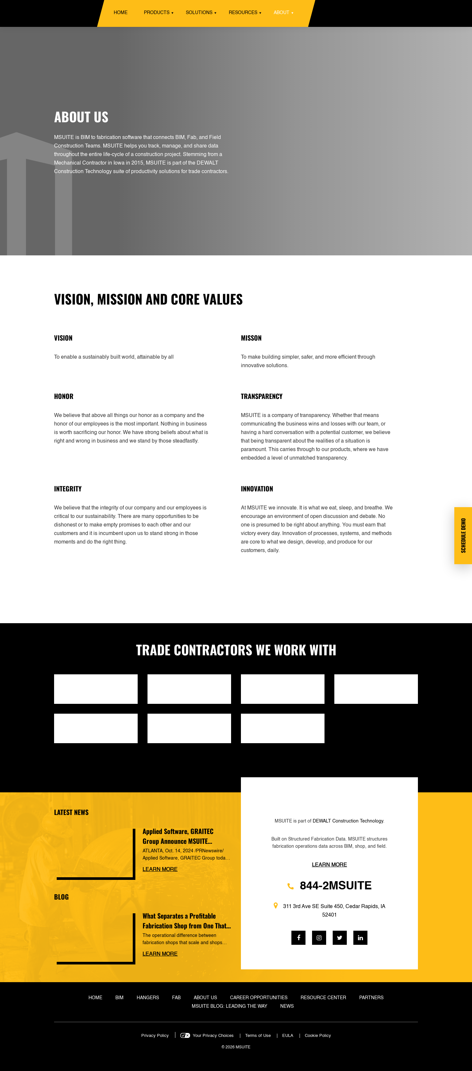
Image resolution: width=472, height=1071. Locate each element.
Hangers (148, 998)
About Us (205, 998)
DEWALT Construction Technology (348, 821)
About (281, 12)
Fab (176, 998)
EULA (287, 1036)
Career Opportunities (258, 998)
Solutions (199, 12)
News (287, 1006)
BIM (119, 998)
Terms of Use (258, 1036)
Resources (243, 12)
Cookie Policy (318, 1036)
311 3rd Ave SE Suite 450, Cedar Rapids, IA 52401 (329, 910)
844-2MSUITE (329, 886)
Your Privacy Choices (213, 1036)
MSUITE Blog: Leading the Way (229, 1006)
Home (121, 12)
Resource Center (323, 998)
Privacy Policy (155, 1036)
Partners (371, 998)
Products (156, 12)
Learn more (160, 869)
